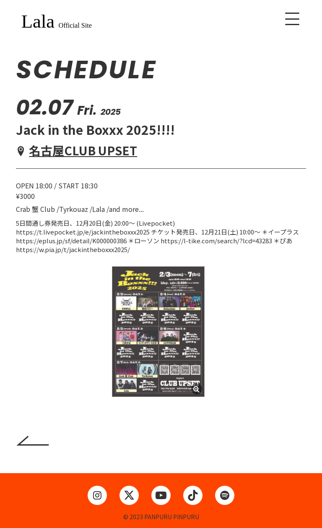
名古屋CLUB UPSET (83, 150)
